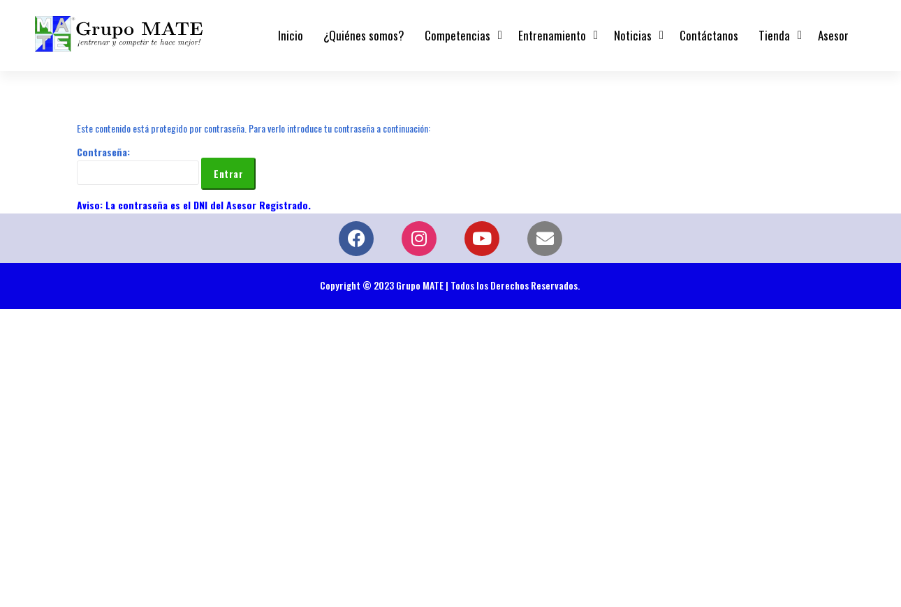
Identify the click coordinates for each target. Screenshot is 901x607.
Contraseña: (138, 164)
